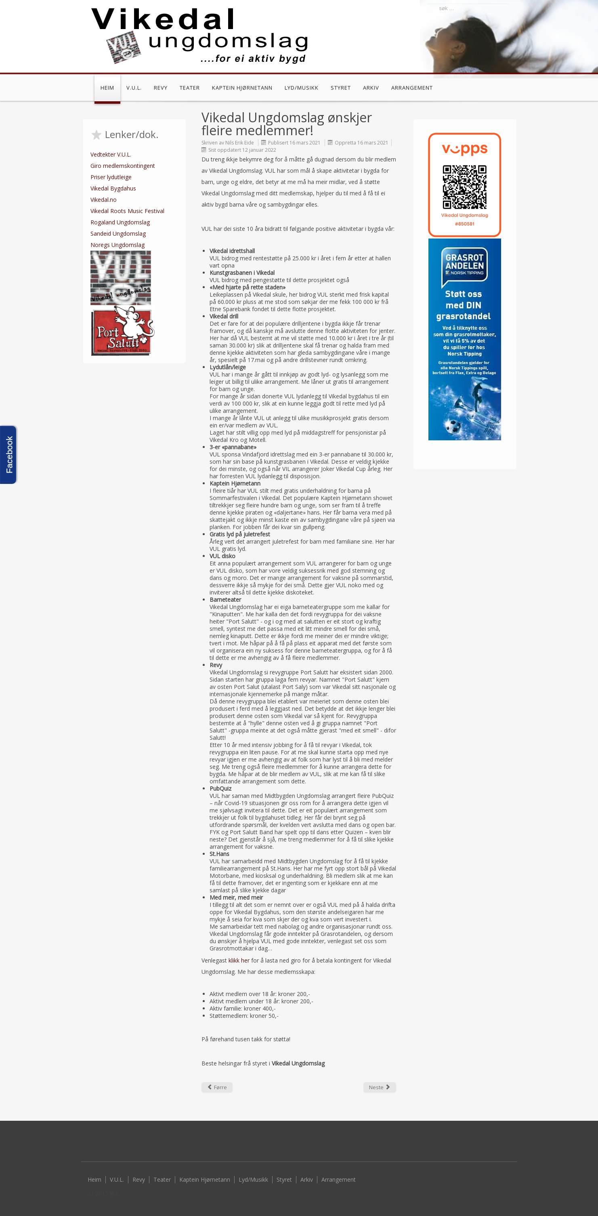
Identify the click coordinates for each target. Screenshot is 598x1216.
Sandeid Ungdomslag (118, 233)
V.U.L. (134, 87)
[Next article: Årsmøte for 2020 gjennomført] (379, 1087)
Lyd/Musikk (302, 87)
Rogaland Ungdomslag (120, 222)
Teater (190, 87)
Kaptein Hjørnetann (242, 87)
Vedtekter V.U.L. (110, 154)
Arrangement (412, 87)
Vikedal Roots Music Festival (127, 211)
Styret (341, 87)
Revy (161, 87)
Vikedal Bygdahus (113, 188)
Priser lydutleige (111, 177)
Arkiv (371, 87)
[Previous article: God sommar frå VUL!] (217, 1087)
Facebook (505, 88)
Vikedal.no (103, 199)
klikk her (239, 960)
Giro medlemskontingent (122, 166)
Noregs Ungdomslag (117, 245)
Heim (107, 87)
